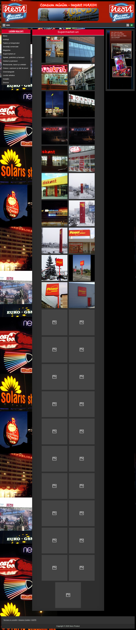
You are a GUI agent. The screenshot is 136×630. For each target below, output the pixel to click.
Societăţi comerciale (10, 47)
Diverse (6, 83)
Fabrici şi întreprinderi (11, 43)
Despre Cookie (24, 620)
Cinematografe (8, 72)
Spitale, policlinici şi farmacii (13, 57)
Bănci (5, 36)
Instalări (6, 79)
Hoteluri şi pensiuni (10, 61)
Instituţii (6, 39)
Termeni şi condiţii (10, 620)
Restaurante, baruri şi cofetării (14, 65)
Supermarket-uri (9, 54)
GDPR (33, 620)
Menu (8, 25)
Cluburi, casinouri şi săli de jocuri (15, 68)
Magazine (6, 50)
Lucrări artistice (9, 75)
